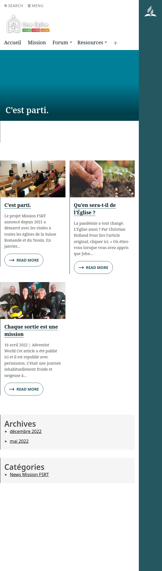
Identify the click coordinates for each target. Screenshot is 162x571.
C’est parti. (17, 205)
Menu (35, 5)
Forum (60, 42)
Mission (37, 42)
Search (13, 5)
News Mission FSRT (29, 475)
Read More (24, 260)
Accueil (12, 42)
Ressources (90, 42)
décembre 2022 (25, 431)
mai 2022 (19, 441)
